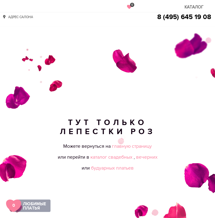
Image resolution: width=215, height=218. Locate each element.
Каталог (194, 7)
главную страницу (132, 146)
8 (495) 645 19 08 (184, 17)
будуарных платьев (112, 168)
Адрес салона (20, 16)
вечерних (147, 157)
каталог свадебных (112, 157)
